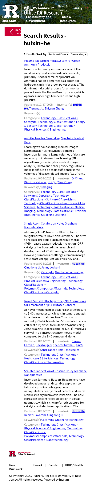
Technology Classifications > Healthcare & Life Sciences (51, 356)
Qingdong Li (32, 267)
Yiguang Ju (36, 108)
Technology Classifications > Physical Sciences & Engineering (49, 127)
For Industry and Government (38, 19)
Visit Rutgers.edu (9, 8)
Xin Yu (79, 345)
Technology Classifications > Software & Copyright (51, 193)
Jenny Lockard (50, 267)
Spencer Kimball (63, 345)
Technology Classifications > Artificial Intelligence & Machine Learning (55, 213)
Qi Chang (77, 178)
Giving (78, 8)
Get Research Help (43, 8)
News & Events (62, 8)
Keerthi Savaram (35, 415)
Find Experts (28, 8)
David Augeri (44, 345)
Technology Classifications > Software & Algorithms (50, 197)
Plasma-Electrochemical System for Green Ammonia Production (52, 62)
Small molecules (68, 350)
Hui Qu (52, 182)
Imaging (46, 187)
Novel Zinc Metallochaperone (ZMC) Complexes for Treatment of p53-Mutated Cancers (55, 303)
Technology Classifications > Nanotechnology (54, 438)
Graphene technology (69, 272)
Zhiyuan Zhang (54, 108)
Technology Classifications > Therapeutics (49, 360)
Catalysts (47, 272)
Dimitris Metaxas (35, 182)
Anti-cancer (48, 350)
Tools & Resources (68, 19)
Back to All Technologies (24, 31)
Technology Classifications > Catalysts (54, 290)
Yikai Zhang (65, 182)
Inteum (64, 479)
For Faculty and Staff (10, 19)
